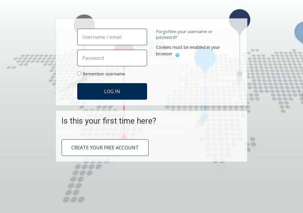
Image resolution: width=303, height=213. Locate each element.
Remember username (104, 74)
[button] (177, 54)
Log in (112, 91)
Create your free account (105, 147)
